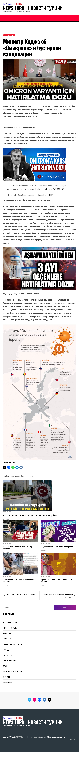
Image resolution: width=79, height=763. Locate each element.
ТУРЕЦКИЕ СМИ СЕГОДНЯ (13, 672)
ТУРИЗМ (6, 677)
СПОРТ (5, 666)
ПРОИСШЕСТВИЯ (9, 35)
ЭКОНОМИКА (8, 682)
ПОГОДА (6, 650)
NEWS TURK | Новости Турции (33, 8)
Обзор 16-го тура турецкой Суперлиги (20, 594)
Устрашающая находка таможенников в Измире (58, 595)
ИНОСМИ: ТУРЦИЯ (10, 628)
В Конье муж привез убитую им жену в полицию (18, 548)
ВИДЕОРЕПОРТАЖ (10, 623)
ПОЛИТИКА (7, 655)
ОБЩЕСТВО (7, 639)
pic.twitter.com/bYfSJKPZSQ (53, 189)
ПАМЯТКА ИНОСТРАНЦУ (12, 644)
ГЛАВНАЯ (72, 740)
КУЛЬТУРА (7, 633)
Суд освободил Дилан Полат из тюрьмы (57, 547)
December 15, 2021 (45, 195)
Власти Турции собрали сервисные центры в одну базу (30, 515)
